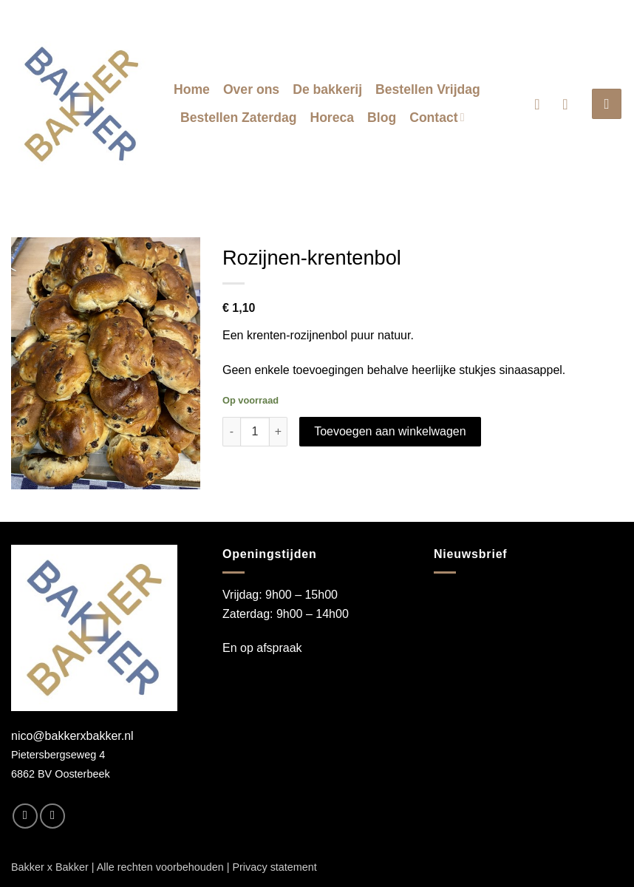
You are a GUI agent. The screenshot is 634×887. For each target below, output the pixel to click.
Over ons (251, 89)
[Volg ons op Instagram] (52, 816)
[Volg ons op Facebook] (25, 816)
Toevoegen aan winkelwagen (390, 431)
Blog (381, 117)
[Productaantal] (255, 431)
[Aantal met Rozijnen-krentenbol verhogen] (278, 431)
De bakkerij (327, 89)
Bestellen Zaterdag (238, 117)
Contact (437, 117)
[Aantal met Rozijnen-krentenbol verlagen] (231, 431)
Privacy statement (274, 867)
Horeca (332, 117)
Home (192, 89)
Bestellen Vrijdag (427, 89)
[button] (541, 104)
